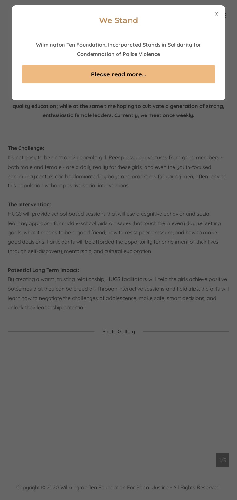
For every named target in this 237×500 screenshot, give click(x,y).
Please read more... (118, 74)
